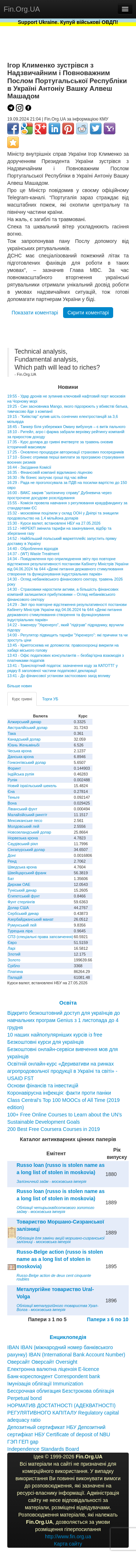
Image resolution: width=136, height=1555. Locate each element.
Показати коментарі (35, 313)
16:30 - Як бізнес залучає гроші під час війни (47, 477)
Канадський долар (24, 739)
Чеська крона (20, 751)
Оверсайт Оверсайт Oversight (42, 1362)
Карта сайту (68, 1544)
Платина (15, 971)
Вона (12, 803)
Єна (11, 791)
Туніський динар (22, 890)
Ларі (11, 948)
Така (12, 733)
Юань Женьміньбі (24, 745)
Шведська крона (22, 867)
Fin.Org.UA (22, 9)
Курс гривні (22, 699)
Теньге (14, 797)
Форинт (14, 768)
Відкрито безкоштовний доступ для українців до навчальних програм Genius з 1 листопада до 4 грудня (63, 1020)
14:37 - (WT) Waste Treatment (33, 553)
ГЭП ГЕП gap (22, 1442)
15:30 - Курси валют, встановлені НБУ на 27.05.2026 (53, 523)
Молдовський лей (23, 826)
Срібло (14, 966)
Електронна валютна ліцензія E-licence (53, 1369)
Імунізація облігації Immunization (45, 1384)
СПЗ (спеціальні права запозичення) (40, 937)
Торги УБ (50, 699)
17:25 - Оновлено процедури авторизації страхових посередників (65, 452)
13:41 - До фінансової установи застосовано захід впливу (58, 675)
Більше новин (19, 686)
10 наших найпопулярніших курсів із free (54, 1035)
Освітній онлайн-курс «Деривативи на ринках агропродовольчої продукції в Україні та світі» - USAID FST (62, 1071)
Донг (12, 855)
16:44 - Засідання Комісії (29, 467)
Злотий (14, 954)
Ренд (12, 861)
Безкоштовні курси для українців (45, 1042)
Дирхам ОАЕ (19, 884)
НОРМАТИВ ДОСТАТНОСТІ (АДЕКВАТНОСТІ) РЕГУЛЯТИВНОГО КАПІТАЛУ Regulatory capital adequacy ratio (63, 1413)
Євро (12, 942)
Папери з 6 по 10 (107, 1319)
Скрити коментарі (88, 313)
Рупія (12, 780)
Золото (14, 960)
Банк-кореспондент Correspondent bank (53, 1376)
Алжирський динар (24, 722)
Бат (11, 878)
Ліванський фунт (22, 809)
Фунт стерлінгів (21, 902)
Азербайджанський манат (31, 919)
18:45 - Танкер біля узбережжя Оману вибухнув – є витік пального (66, 426)
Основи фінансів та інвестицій (42, 1085)
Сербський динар (23, 913)
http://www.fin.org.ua (68, 1536)
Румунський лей (22, 925)
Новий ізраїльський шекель (32, 785)
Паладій (15, 977)
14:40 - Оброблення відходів (32, 548)
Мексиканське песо (25, 820)
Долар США (18, 907)
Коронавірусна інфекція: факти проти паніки (59, 1093)
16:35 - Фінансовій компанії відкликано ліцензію (49, 472)
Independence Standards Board (43, 1449)
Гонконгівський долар (27, 762)
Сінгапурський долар (26, 849)
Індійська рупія (21, 774)
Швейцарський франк (27, 873)
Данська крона (21, 756)
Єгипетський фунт (24, 896)
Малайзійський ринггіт (27, 815)
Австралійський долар (28, 727)
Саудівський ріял (23, 844)
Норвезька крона (23, 838)
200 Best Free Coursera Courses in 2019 (53, 1129)
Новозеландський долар (29, 832)
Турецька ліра (20, 931)
